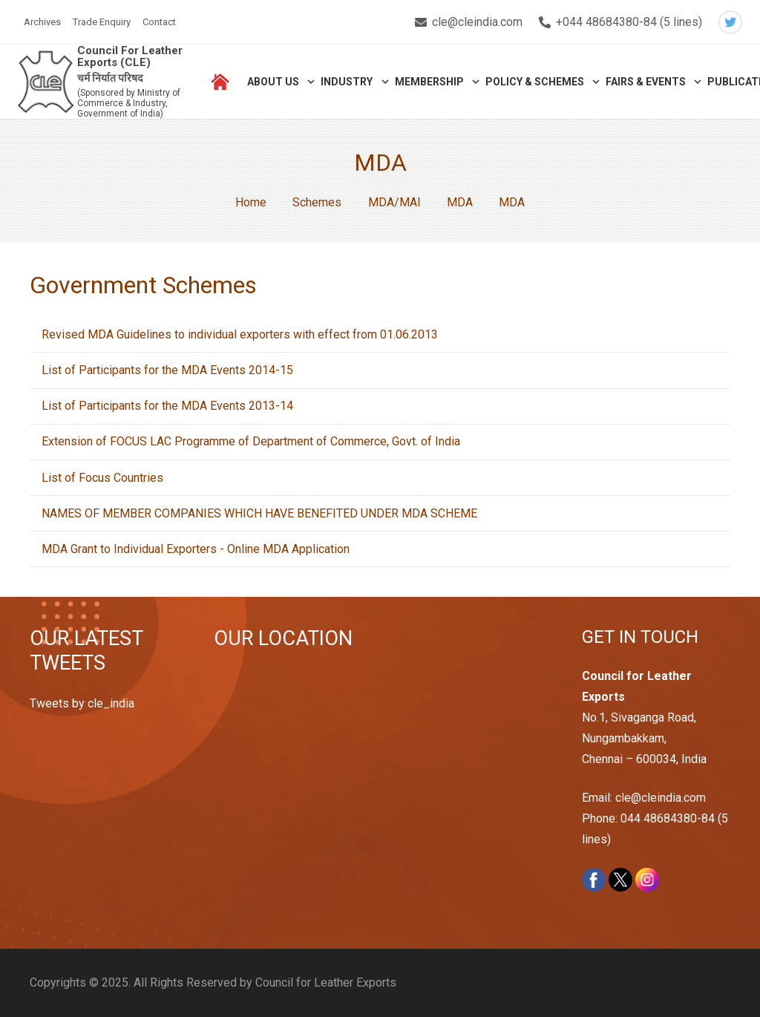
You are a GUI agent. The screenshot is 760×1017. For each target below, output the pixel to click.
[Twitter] (730, 22)
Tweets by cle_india (82, 703)
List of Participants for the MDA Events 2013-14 (167, 406)
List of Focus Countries (102, 478)
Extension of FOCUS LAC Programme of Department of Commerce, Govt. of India (251, 441)
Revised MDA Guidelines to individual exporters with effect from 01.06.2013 (240, 334)
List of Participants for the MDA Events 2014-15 (167, 370)
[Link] (45, 82)
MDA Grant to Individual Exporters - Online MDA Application (196, 549)
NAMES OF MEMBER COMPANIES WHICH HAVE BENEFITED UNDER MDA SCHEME (259, 513)
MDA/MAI (394, 202)
